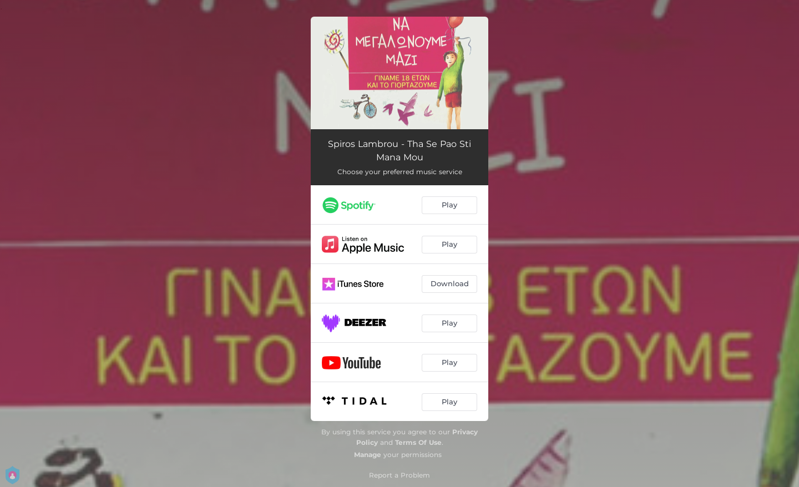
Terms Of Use (418, 442)
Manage (367, 454)
